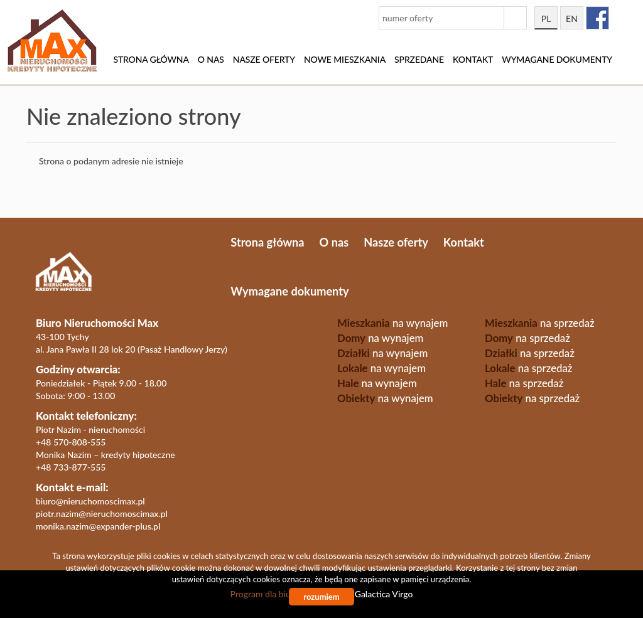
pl (546, 18)
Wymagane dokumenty (557, 59)
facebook (597, 17)
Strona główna (150, 59)
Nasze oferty (264, 59)
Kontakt (473, 59)
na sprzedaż (540, 322)
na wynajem (392, 322)
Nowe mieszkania (345, 59)
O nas (211, 59)
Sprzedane (419, 59)
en (572, 18)
